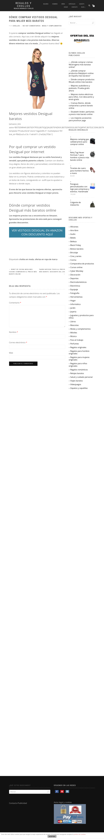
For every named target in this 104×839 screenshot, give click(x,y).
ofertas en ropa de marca (46, 259)
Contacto (74, 7)
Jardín (72, 308)
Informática (75, 304)
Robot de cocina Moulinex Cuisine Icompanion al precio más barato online (23, 272)
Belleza (73, 241)
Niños (63, 4)
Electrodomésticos (78, 282)
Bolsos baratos (76, 249)
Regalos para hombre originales (79, 352)
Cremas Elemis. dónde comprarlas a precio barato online (81, 105)
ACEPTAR (52, 836)
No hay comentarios (31, 26)
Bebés (73, 237)
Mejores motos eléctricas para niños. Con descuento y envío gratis (81, 97)
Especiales (72, 4)
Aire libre (74, 230)
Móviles (73, 332)
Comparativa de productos (82, 263)
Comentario (15, 302)
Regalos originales (78, 347)
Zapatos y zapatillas (79, 388)
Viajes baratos (76, 380)
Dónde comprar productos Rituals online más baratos (81, 80)
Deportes (74, 278)
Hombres (55, 4)
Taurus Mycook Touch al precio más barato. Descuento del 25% (52, 272)
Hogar (66, 7)
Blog (82, 7)
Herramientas (76, 297)
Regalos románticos (79, 369)
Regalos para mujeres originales (79, 358)
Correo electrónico (18, 342)
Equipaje (74, 289)
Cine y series (75, 256)
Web (11, 353)
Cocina (73, 260)
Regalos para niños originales (78, 364)
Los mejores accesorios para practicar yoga (80, 119)
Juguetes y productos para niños (81, 316)
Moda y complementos (52, 26)
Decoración (75, 274)
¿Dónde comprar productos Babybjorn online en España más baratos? (81, 73)
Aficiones (74, 226)
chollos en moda (26, 259)
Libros (73, 321)
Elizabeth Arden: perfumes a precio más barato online (81, 113)
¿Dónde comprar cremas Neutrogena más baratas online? (81, 64)
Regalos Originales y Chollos (24, 8)
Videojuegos (75, 384)
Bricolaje (74, 252)
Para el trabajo (76, 340)
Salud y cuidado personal (81, 377)
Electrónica (75, 285)
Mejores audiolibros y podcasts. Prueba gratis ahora (79, 88)
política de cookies (80, 834)
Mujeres (45, 4)
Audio (72, 234)
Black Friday (75, 245)
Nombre (13, 332)
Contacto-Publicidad (18, 803)
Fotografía (74, 293)
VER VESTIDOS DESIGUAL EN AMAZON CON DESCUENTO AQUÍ (37, 232)
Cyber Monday (76, 271)
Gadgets (81, 4)
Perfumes (74, 343)
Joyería (73, 311)
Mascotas (74, 325)
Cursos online (76, 267)
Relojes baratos (77, 373)
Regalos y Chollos (24, 5)
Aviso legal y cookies (63, 802)
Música (73, 336)
